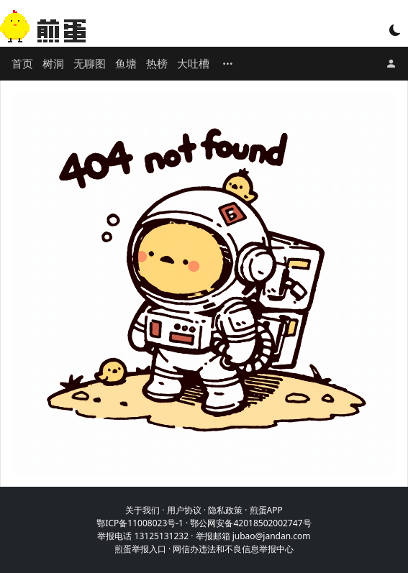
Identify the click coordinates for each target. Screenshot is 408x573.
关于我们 (142, 510)
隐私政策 (225, 510)
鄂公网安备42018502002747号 (250, 523)
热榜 (157, 63)
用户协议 (184, 510)
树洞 (53, 63)
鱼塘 (126, 63)
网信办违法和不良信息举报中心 (233, 549)
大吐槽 (193, 63)
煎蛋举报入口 (140, 549)
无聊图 (89, 63)
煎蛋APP (266, 510)
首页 (22, 63)
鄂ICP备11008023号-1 (139, 523)
